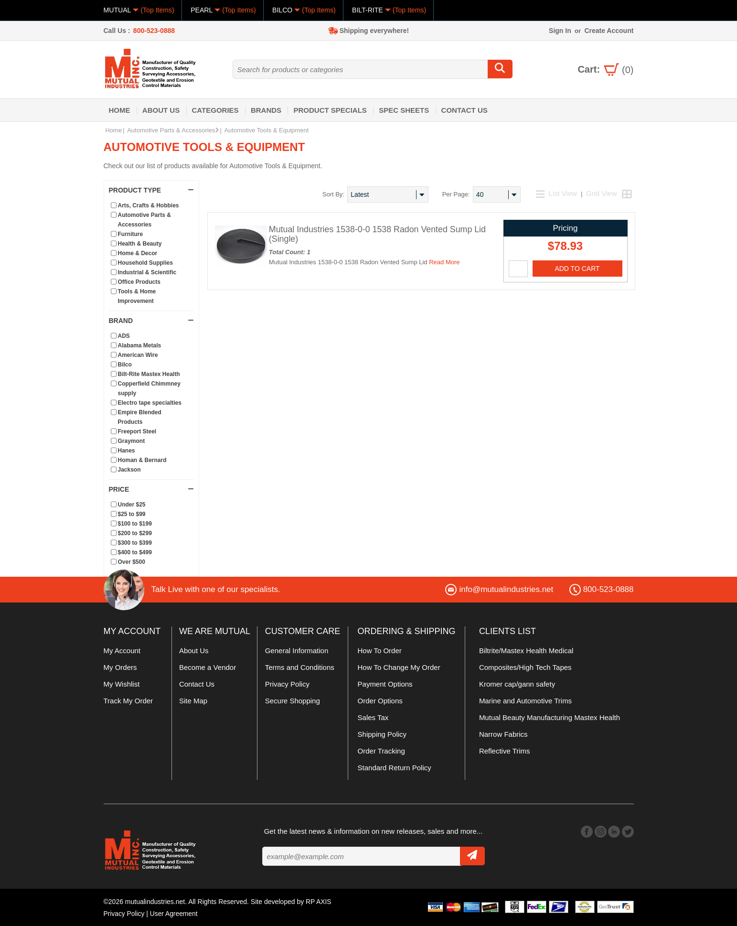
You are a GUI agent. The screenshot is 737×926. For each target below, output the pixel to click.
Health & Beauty (140, 243)
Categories (215, 110)
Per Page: (456, 194)
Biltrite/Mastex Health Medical (526, 650)
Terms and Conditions (299, 667)
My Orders (120, 667)
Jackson (129, 469)
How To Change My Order (399, 667)
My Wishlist (122, 684)
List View (557, 193)
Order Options (380, 701)
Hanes (126, 450)
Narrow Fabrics (503, 734)
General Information (297, 650)
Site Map (193, 701)
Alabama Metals (139, 345)
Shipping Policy (382, 734)
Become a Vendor (207, 667)
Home (119, 110)
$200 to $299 (135, 533)
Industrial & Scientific (147, 272)
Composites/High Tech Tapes (525, 667)
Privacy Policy (287, 684)
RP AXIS (318, 901)
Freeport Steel (137, 431)
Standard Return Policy (394, 768)
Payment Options (385, 684)
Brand (151, 320)
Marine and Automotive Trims (525, 701)
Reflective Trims (504, 751)
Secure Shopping (292, 701)
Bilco (125, 364)
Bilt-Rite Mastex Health (149, 374)
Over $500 (131, 562)
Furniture (130, 234)
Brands (266, 110)
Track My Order (128, 701)
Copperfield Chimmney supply (149, 388)
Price (151, 489)
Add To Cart (577, 268)
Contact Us (464, 110)
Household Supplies (145, 262)
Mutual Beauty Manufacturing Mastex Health (549, 717)
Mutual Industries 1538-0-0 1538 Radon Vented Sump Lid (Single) (378, 234)
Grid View (601, 193)
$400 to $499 (135, 552)
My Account (122, 650)
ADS (124, 336)
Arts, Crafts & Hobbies (148, 205)
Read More (444, 262)
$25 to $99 (132, 514)
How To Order (380, 650)
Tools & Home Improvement (137, 296)
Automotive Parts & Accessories (173, 130)
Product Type (151, 190)
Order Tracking (381, 751)
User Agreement (174, 913)
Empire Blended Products (139, 417)
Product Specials (329, 110)
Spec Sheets (404, 110)
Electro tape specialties (150, 402)
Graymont (131, 441)
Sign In (560, 30)
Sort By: (333, 194)
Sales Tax (373, 717)
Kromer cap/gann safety (517, 684)
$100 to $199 (135, 523)
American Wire (138, 355)
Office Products (139, 282)
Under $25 (132, 504)
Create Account (608, 30)
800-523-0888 (154, 30)
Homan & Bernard (142, 460)
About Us (161, 110)
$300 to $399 (135, 542)
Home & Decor (138, 253)
